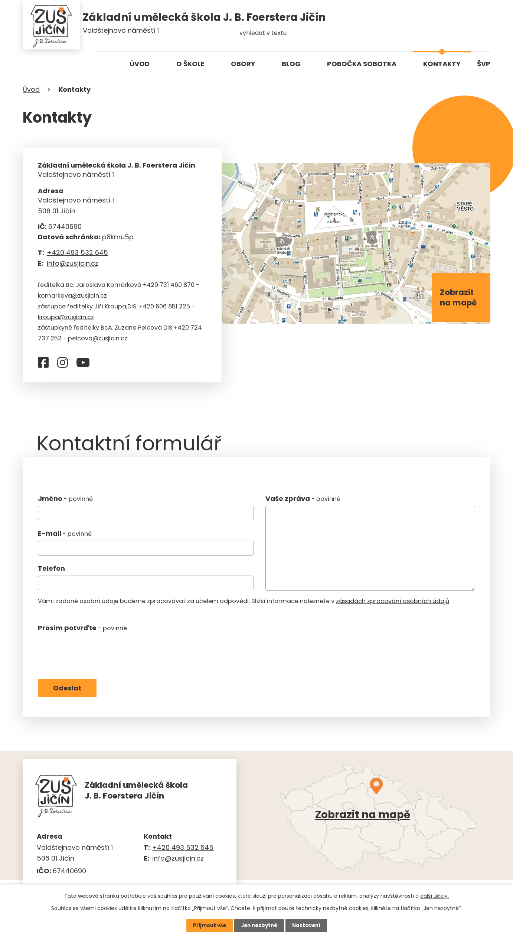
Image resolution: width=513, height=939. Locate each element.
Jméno (65, 501)
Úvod (140, 63)
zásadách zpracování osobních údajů (392, 603)
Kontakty (442, 63)
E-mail (65, 536)
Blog (291, 63)
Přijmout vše (207, 925)
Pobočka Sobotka (361, 63)
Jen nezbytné (259, 925)
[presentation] (94, 653)
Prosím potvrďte (82, 630)
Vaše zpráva (302, 501)
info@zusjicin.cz (72, 265)
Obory (243, 63)
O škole (190, 63)
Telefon (51, 571)
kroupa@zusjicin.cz (66, 319)
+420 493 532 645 (77, 254)
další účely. (434, 895)
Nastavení (308, 925)
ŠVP (483, 63)
